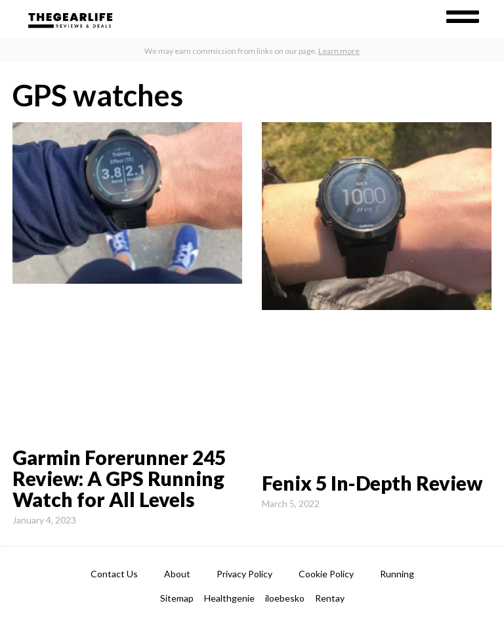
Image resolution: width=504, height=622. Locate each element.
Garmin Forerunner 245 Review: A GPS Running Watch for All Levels (119, 478)
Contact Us (114, 573)
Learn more (339, 51)
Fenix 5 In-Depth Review (372, 483)
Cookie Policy (326, 573)
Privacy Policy (244, 573)
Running (397, 573)
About (177, 573)
